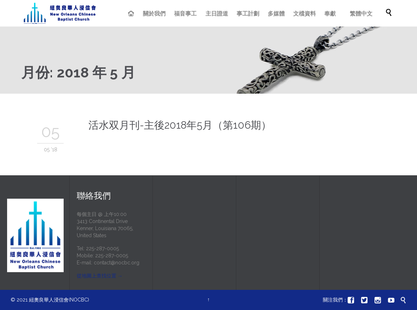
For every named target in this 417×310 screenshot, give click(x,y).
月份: (78, 72)
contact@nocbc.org (116, 262)
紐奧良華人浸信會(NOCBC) (59, 300)
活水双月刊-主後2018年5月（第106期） (179, 125)
